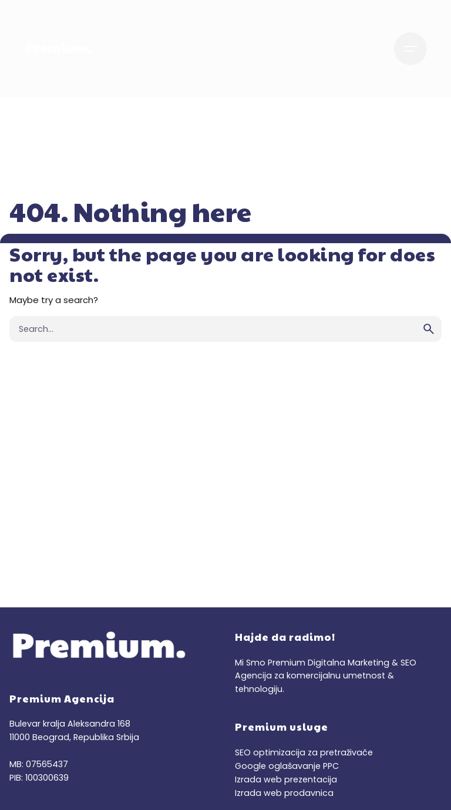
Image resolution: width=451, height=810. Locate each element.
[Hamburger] (410, 48)
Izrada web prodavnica (284, 793)
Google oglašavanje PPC (287, 766)
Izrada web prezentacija (286, 779)
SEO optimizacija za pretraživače (304, 752)
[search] (429, 329)
